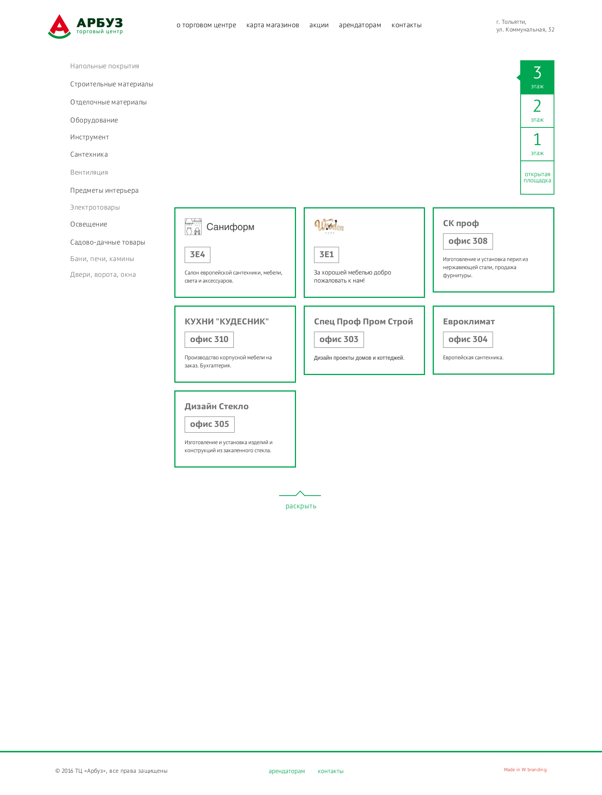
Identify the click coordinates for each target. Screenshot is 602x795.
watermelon (85, 26)
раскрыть (301, 506)
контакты (407, 25)
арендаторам (360, 25)
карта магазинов (272, 25)
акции (319, 25)
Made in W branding (525, 770)
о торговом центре (206, 25)
